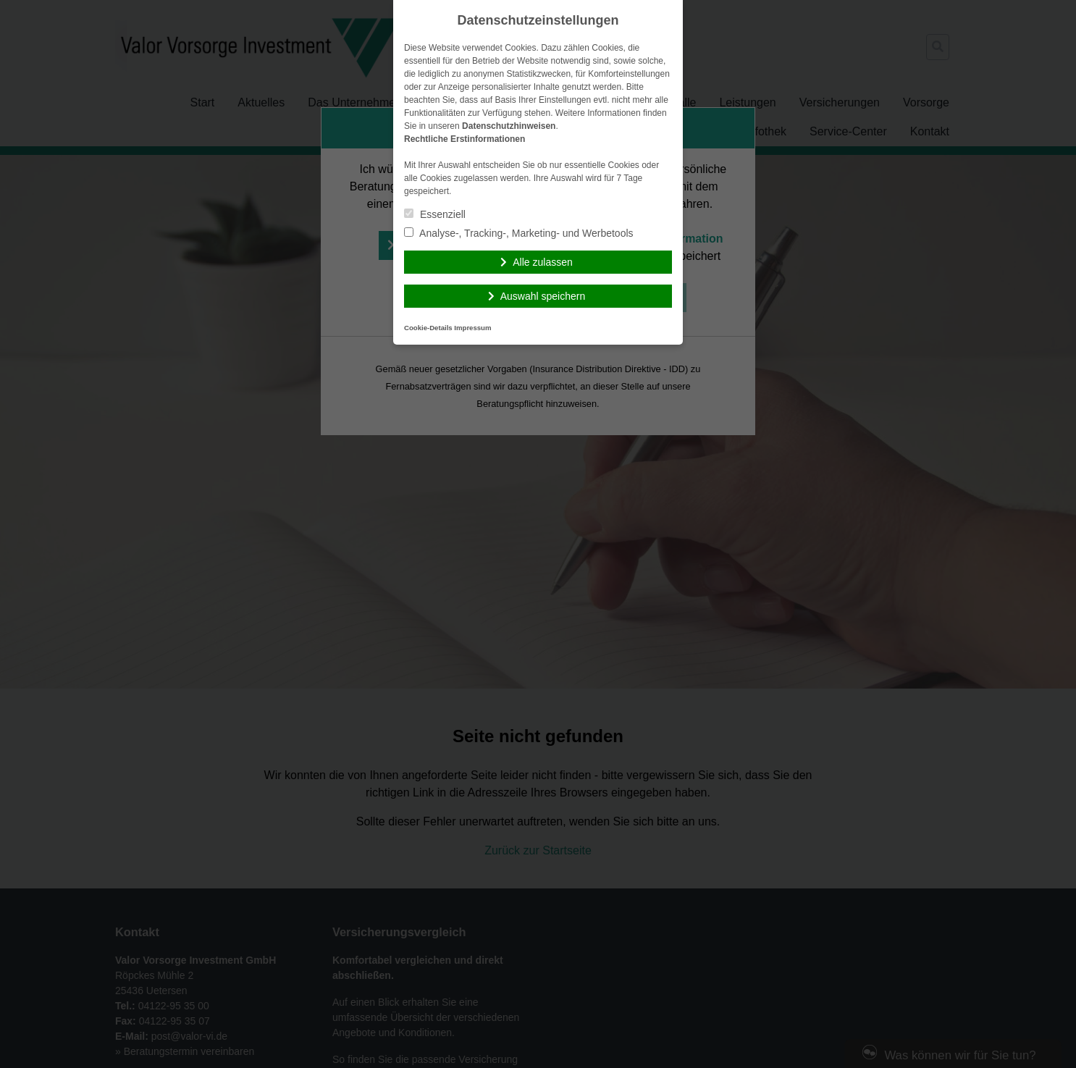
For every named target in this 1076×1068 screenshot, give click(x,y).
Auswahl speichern (543, 296)
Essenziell (435, 214)
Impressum (472, 328)
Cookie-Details (428, 328)
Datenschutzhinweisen (508, 126)
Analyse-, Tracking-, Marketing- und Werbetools (519, 233)
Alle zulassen (543, 262)
